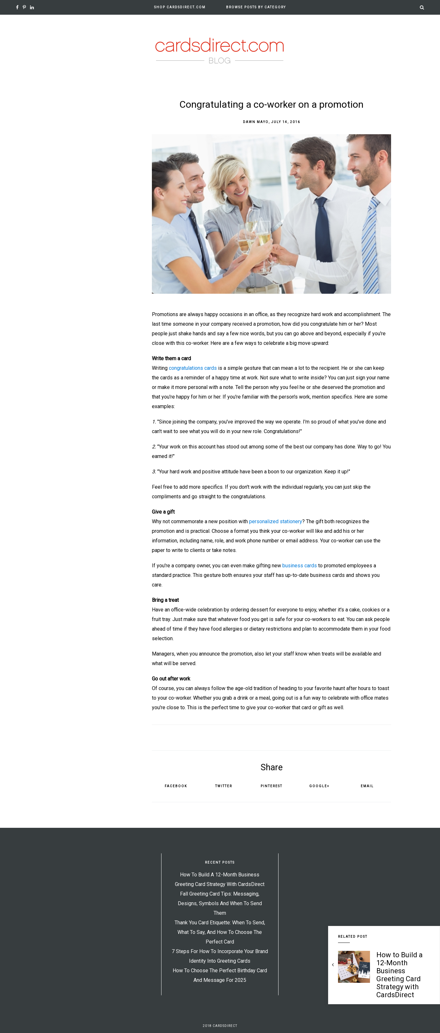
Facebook (176, 786)
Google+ (319, 786)
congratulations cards (193, 368)
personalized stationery (275, 521)
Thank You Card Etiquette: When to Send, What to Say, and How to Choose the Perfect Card (220, 932)
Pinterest (271, 786)
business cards (299, 566)
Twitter (223, 786)
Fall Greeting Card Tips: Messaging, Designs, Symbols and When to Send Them (220, 903)
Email (367, 786)
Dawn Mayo (256, 122)
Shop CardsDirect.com (180, 7)
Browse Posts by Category (256, 7)
